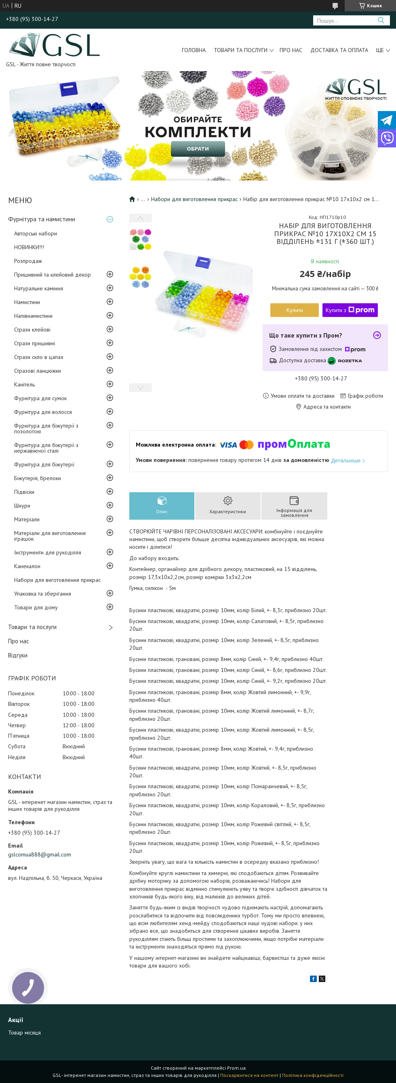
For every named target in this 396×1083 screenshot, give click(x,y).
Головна (194, 50)
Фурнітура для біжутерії (44, 464)
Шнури (22, 505)
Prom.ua (236, 1068)
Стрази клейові (32, 329)
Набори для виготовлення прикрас (57, 579)
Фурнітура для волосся (43, 412)
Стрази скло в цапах (38, 357)
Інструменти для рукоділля (47, 552)
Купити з (350, 310)
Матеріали (27, 519)
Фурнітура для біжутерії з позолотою (46, 428)
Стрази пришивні (34, 343)
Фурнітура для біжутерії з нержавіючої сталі (46, 447)
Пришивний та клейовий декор (52, 274)
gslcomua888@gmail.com (39, 854)
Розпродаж (28, 260)
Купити (294, 310)
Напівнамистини (33, 315)
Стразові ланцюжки (37, 370)
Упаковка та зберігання (42, 593)
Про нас (291, 50)
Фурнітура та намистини (41, 219)
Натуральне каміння (38, 288)
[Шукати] (381, 20)
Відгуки (17, 655)
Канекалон (27, 566)
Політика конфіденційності (312, 1075)
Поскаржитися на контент (249, 1075)
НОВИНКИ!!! (29, 247)
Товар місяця (24, 1032)
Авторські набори (35, 233)
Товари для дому (36, 607)
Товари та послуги (241, 50)
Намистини (27, 302)
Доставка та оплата (339, 50)
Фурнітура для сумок (40, 398)
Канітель (24, 384)
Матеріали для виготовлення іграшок (50, 535)
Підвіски (24, 491)
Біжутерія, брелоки (37, 478)
